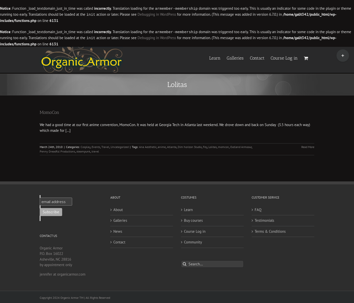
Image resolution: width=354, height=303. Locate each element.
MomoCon (49, 111)
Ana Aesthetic (148, 146)
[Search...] (212, 263)
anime (162, 146)
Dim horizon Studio (190, 146)
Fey (205, 146)
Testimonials (264, 219)
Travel (105, 146)
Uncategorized (120, 146)
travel (95, 150)
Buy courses (193, 219)
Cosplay (85, 146)
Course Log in (194, 230)
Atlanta (172, 146)
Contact (119, 241)
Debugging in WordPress (157, 14)
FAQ (258, 208)
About (118, 208)
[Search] (184, 263)
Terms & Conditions (270, 230)
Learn (188, 208)
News (117, 230)
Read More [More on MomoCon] (307, 146)
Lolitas (212, 146)
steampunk (83, 150)
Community (193, 241)
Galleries (120, 219)
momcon (223, 146)
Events (96, 146)
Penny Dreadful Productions (57, 150)
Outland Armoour (241, 146)
